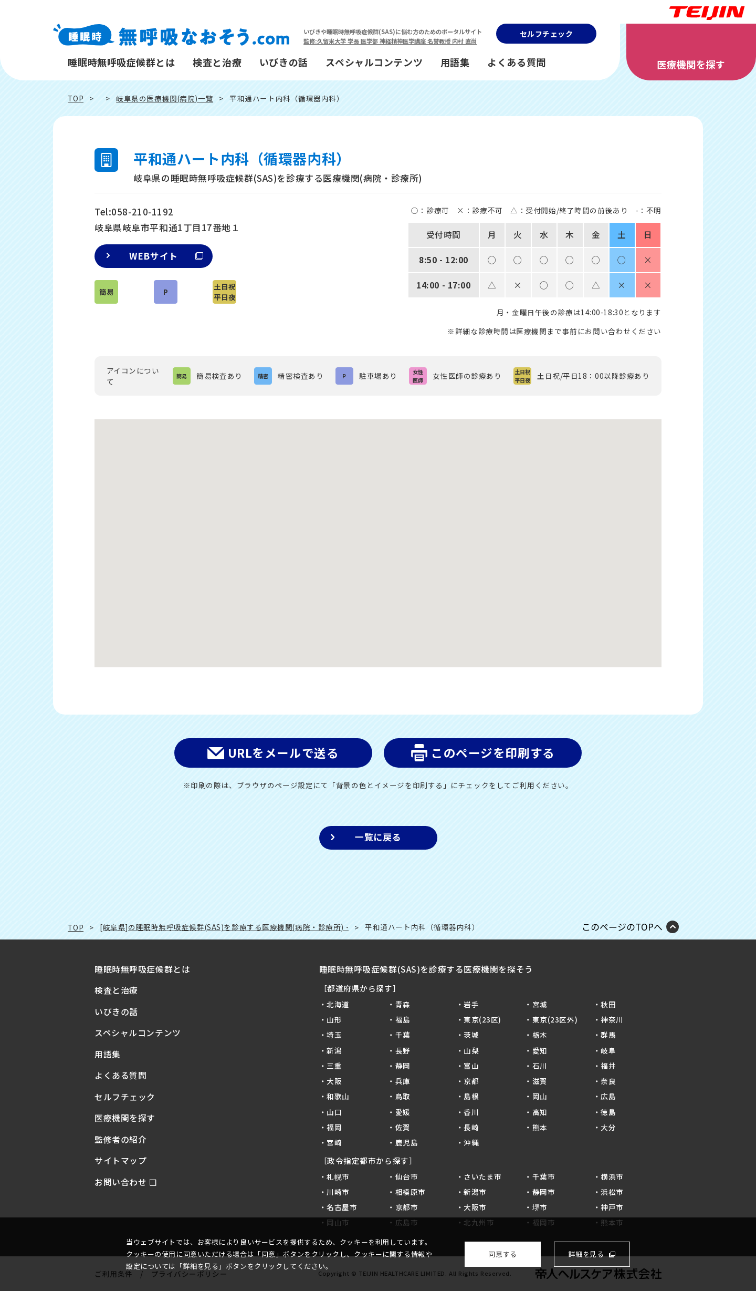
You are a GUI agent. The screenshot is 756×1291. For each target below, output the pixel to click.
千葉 (403, 1034)
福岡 (334, 1127)
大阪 (334, 1081)
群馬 (608, 1034)
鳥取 (403, 1096)
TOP (75, 98)
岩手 (471, 1004)
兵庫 (403, 1081)
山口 (334, 1112)
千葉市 (543, 1176)
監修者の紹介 (120, 1139)
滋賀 (540, 1081)
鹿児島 (406, 1142)
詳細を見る (586, 1254)
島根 (471, 1096)
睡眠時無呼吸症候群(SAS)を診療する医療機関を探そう (426, 969)
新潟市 (475, 1191)
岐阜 (608, 1050)
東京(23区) (482, 1019)
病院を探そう (720, 705)
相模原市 (410, 1191)
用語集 (455, 62)
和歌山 (338, 1096)
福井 (608, 1065)
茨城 (471, 1034)
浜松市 (612, 1191)
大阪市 (475, 1207)
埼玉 (334, 1034)
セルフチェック (546, 33)
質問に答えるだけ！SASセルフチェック (720, 619)
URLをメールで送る (283, 752)
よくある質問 (516, 62)
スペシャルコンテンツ (374, 62)
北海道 (338, 1004)
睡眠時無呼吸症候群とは (121, 62)
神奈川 (612, 1019)
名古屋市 (342, 1207)
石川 (540, 1065)
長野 (403, 1050)
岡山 (540, 1096)
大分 (608, 1127)
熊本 (540, 1127)
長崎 (471, 1127)
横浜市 (612, 1176)
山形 (334, 1019)
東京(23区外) (555, 1019)
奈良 (608, 1081)
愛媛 (403, 1112)
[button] (378, 533)
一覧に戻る (378, 836)
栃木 (540, 1034)
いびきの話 (283, 62)
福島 (403, 1019)
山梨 (471, 1050)
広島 (608, 1096)
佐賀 (403, 1127)
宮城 (540, 1004)
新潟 (334, 1050)
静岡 (403, 1065)
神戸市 (612, 1207)
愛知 (540, 1050)
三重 (334, 1065)
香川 (471, 1112)
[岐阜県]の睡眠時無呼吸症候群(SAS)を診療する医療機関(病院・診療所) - (224, 927)
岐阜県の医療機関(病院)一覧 (164, 98)
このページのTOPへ (622, 927)
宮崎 (334, 1142)
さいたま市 (483, 1176)
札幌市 (338, 1176)
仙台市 (406, 1176)
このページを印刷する (493, 752)
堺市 (540, 1207)
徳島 (608, 1112)
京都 (471, 1081)
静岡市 (543, 1191)
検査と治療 (217, 62)
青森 (403, 1004)
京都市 (406, 1207)
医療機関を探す (691, 64)
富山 (471, 1065)
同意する (502, 1254)
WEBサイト (166, 255)
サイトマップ (120, 1160)
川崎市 (338, 1191)
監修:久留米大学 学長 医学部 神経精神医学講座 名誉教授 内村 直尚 (390, 41)
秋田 (608, 1004)
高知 (540, 1112)
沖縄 (471, 1142)
